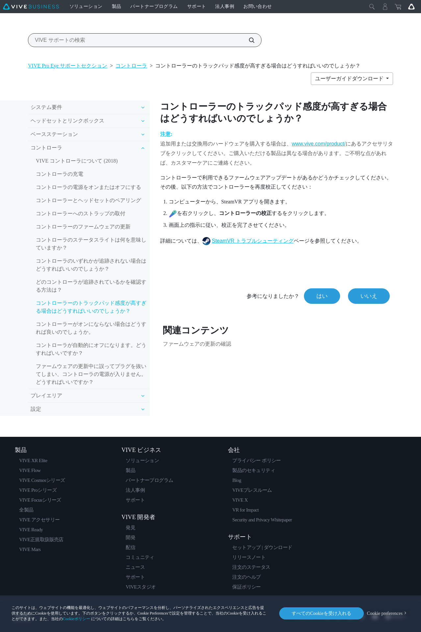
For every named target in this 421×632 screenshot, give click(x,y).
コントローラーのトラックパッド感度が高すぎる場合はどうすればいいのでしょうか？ (91, 307)
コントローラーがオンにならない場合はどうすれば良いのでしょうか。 (91, 328)
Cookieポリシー (76, 619)
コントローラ (131, 65)
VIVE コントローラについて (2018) (77, 161)
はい (322, 296)
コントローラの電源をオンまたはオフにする (88, 187)
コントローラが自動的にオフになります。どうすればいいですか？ (91, 349)
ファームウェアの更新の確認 (197, 344)
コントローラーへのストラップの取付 (80, 213)
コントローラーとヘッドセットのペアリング (88, 200)
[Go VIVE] (411, 6)
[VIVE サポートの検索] (248, 40)
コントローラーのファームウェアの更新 (83, 226)
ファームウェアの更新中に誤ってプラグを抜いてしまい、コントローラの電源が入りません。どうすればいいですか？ (91, 374)
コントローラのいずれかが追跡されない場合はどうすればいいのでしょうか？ (91, 265)
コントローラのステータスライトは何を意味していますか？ (91, 243)
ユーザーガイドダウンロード (350, 78)
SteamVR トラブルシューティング (253, 241)
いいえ (368, 296)
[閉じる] (372, 6)
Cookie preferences (385, 613)
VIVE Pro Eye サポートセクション (67, 65)
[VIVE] (31, 6)
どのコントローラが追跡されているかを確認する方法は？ (91, 286)
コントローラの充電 (59, 174)
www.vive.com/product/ (319, 143)
